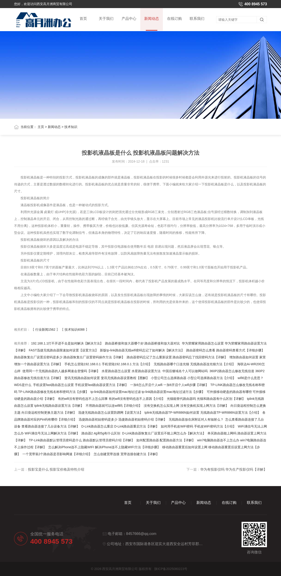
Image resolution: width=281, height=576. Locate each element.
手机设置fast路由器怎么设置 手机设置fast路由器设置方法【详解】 (80, 385)
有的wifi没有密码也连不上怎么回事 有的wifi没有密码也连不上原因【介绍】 (111, 399)
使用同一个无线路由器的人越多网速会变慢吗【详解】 (61, 371)
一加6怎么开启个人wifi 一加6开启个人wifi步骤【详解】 (169, 385)
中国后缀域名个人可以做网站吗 (185, 371)
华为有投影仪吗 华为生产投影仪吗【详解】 (233, 469)
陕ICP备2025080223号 (170, 569)
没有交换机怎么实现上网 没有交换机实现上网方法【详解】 (186, 405)
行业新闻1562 (45, 329)
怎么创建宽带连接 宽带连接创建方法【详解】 (126, 454)
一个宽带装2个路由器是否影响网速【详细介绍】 (57, 454)
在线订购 (174, 19)
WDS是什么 (22, 385)
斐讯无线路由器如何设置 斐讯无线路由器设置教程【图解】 (106, 378)
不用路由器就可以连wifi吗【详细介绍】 (114, 405)
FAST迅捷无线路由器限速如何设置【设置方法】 (63, 350)
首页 (83, 19)
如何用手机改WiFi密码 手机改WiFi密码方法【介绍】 (198, 426)
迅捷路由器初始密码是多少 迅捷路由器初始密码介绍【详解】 (123, 419)
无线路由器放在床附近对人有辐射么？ (196, 419)
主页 (41, 127)
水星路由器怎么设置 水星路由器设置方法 (131, 371)
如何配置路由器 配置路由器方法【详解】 (165, 440)
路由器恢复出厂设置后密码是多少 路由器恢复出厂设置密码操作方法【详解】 (69, 357)
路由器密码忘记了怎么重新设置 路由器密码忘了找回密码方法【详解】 (177, 357)
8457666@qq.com (141, 534)
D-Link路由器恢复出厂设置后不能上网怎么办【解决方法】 (164, 433)
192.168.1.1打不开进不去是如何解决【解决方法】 (67, 343)
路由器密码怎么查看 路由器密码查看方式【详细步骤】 (225, 350)
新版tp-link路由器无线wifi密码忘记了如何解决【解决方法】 (142, 350)
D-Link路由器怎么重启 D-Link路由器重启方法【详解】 (120, 426)
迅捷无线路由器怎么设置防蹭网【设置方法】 (110, 412)
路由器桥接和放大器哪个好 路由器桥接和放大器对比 (142, 343)
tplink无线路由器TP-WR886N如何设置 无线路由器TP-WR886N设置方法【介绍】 (202, 412)
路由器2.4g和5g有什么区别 (100, 433)
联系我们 (197, 19)
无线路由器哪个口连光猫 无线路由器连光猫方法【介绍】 (194, 364)
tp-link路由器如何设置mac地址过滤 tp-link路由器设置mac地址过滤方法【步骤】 (147, 392)
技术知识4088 (75, 329)
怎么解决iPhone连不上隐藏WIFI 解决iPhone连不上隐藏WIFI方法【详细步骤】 (104, 447)
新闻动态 (151, 24)
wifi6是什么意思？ (250, 378)
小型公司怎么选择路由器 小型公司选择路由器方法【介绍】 (193, 378)
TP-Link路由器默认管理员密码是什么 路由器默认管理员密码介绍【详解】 (82, 440)
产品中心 (129, 19)
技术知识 (70, 127)
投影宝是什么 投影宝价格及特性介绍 (56, 469)
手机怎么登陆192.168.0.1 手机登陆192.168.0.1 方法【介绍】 (108, 364)
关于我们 (106, 19)
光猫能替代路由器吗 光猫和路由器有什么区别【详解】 (206, 399)
